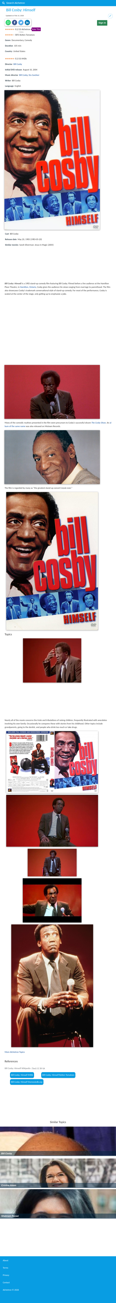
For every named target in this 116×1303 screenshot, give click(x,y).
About (5, 1260)
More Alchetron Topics (15, 1052)
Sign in (102, 23)
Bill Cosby (17, 64)
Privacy (6, 1275)
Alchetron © (11, 1290)
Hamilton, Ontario (28, 287)
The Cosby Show (98, 422)
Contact (6, 1282)
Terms (5, 1267)
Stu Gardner (34, 75)
